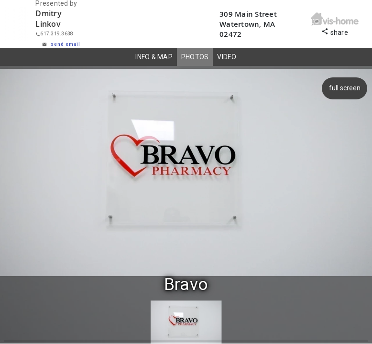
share (334, 31)
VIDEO (226, 57)
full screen (343, 88)
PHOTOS (195, 57)
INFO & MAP (154, 57)
